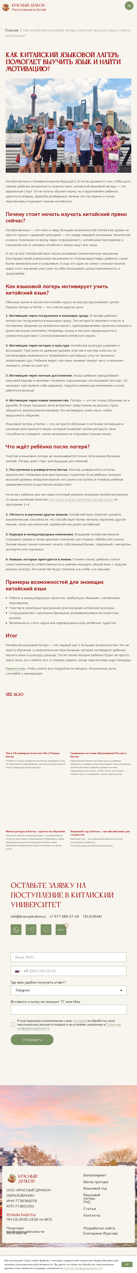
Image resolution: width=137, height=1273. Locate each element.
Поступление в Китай (29, 10)
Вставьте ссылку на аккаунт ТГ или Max (45, 1027)
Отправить (32, 1065)
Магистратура (95, 1207)
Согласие (79, 1046)
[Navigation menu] (129, 5)
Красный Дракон (28, 5)
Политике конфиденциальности (82, 1268)
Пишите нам (21, 693)
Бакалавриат (94, 1201)
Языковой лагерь (91, 1222)
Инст (61, 955)
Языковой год (95, 1214)
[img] (6, 7)
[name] (69, 983)
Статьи (89, 1234)
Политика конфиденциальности (25, 1255)
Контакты (91, 1241)
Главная (11, 30)
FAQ (86, 1228)
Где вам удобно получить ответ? (38, 1008)
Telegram (92, 942)
